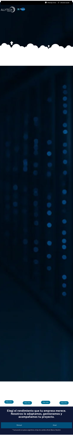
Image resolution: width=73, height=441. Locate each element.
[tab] (19, 426)
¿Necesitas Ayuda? (64, 3)
